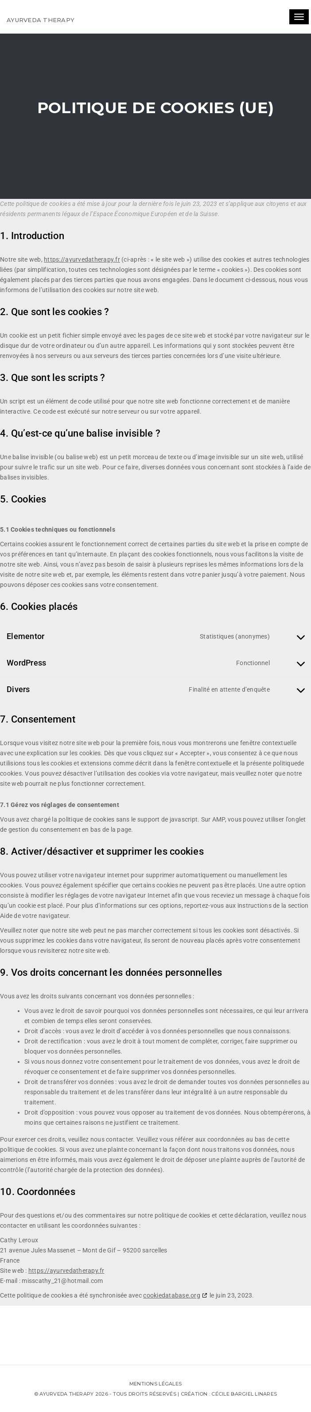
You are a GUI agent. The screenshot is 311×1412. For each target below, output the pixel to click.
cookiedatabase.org (171, 1295)
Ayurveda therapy (40, 19)
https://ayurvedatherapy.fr (82, 259)
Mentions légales (155, 1384)
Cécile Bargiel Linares (244, 1394)
